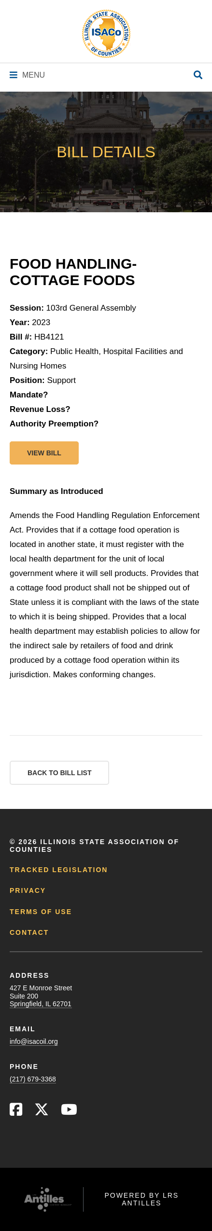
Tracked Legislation (59, 870)
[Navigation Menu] (27, 75)
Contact (29, 932)
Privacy (28, 890)
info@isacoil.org (34, 1041)
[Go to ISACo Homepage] (106, 34)
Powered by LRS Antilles (141, 1199)
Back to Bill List (59, 773)
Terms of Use (41, 912)
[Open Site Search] (198, 75)
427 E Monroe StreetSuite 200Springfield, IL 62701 (41, 995)
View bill (44, 453)
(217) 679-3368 (33, 1079)
